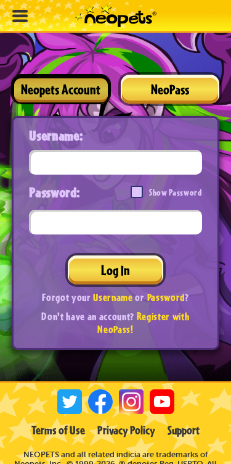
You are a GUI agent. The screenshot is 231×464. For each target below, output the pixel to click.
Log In (115, 270)
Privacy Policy (126, 430)
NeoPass (170, 89)
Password (166, 297)
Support (184, 430)
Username (112, 297)
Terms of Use (58, 430)
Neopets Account (60, 89)
